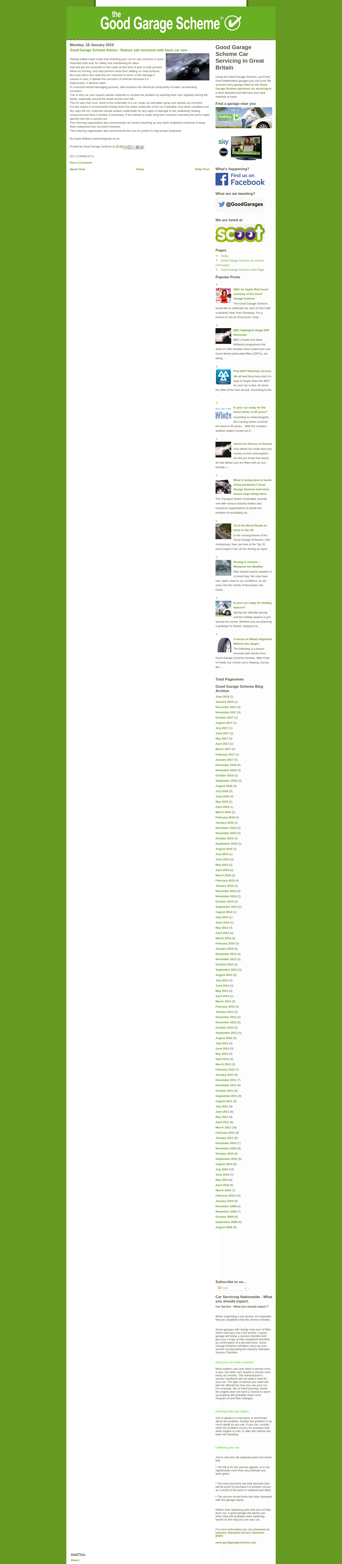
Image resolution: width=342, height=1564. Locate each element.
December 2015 (225, 828)
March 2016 (223, 812)
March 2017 (223, 749)
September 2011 (226, 1096)
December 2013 (225, 954)
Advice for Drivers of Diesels (252, 443)
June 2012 (222, 1048)
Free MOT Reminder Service (252, 371)
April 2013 (222, 996)
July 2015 (221, 854)
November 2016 (225, 770)
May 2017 (221, 738)
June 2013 (222, 985)
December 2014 (225, 891)
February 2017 (225, 754)
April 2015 (222, 870)
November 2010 (225, 1148)
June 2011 (222, 1111)
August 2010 (223, 1164)
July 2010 (221, 1169)
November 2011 (225, 1085)
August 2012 (223, 1038)
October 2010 (224, 1153)
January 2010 (224, 1201)
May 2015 (221, 864)
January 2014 (224, 948)
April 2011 (222, 1122)
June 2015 (222, 859)
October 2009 (224, 1216)
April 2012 (222, 1059)
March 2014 (223, 938)
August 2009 (223, 1227)
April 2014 (222, 933)
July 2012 (221, 1043)
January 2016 (224, 822)
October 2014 (224, 901)
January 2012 (224, 1074)
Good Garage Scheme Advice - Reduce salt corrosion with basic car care (128, 50)
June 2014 (222, 922)
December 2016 (225, 765)
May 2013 (221, 990)
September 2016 (226, 780)
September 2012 (226, 1032)
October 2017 (224, 717)
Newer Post (77, 169)
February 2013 (225, 1006)
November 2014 (225, 896)
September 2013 (226, 969)
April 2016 (222, 807)
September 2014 (226, 906)
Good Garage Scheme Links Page (242, 269)
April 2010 (222, 1185)
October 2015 (224, 838)
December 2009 (225, 1206)
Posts (223, 1288)
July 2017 (221, 728)
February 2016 (225, 817)
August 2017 (223, 722)
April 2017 (222, 743)
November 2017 (225, 712)
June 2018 (222, 696)
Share (75, 1560)
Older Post (202, 169)
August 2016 (223, 786)
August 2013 (223, 975)
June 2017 (222, 733)
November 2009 (225, 1211)
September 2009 (226, 1222)
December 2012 (225, 1017)
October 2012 (224, 1027)
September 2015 (226, 843)
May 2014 (221, 927)
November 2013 (225, 959)
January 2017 (224, 759)
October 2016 (224, 775)
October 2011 (224, 1090)
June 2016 (222, 796)
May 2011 (221, 1117)
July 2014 (221, 917)
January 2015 (224, 885)
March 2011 (223, 1127)
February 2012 (225, 1069)
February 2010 (225, 1195)
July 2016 (221, 791)
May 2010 (221, 1179)
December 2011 (225, 1080)
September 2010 (226, 1158)
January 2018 (224, 701)
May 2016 (221, 801)
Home (140, 169)
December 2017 (225, 707)
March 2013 (223, 1001)
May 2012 (221, 1053)
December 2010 (225, 1143)
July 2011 (221, 1106)
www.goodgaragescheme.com (235, 1542)
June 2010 (222, 1174)
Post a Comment (81, 162)
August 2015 (223, 848)
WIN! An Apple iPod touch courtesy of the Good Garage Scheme (250, 294)
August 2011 (223, 1101)
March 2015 (223, 875)
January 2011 (224, 1138)
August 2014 (223, 912)
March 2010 (223, 1190)
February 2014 (225, 943)
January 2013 (224, 1011)
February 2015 (225, 880)
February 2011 (225, 1132)
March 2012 (223, 1064)
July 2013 (221, 980)
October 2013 (224, 964)
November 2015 (225, 833)
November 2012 (225, 1022)
